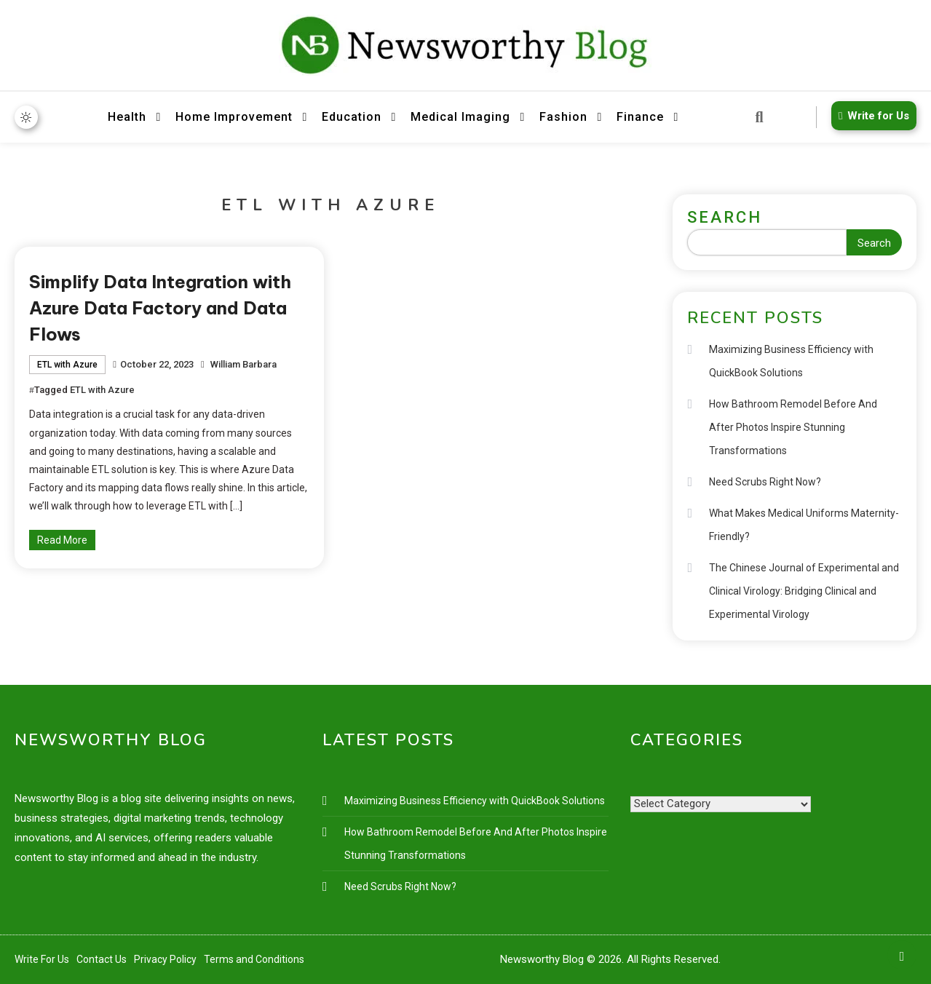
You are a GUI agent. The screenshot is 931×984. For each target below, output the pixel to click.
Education (351, 117)
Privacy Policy (165, 959)
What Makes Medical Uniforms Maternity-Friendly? (804, 524)
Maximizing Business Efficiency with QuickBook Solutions (791, 361)
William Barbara (243, 364)
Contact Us (101, 959)
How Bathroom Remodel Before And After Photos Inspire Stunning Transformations (793, 427)
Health (127, 117)
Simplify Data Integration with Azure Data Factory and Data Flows (160, 308)
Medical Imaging (460, 117)
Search (724, 217)
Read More (62, 540)
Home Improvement (234, 117)
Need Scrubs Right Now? (765, 482)
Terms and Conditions (254, 959)
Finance (640, 117)
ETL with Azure (67, 365)
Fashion (563, 117)
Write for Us (871, 115)
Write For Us (42, 959)
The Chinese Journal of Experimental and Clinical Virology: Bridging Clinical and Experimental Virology (804, 591)
